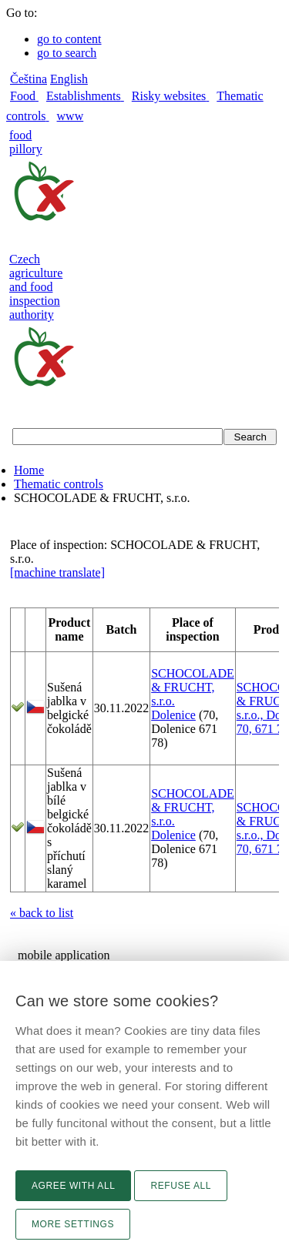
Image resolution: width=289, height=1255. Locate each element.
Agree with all (73, 1185)
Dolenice (173, 714)
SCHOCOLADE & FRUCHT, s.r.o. (192, 687)
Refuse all (180, 1185)
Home (29, 470)
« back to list (41, 912)
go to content (69, 38)
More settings (73, 1224)
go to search (66, 52)
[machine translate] (57, 572)
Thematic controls (58, 483)
